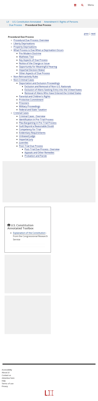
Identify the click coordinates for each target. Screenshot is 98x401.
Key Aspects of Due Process (33, 60)
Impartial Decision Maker (32, 69)
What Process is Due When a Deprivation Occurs (39, 50)
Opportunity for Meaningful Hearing (38, 66)
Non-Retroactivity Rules (26, 76)
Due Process (15, 25)
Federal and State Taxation (33, 109)
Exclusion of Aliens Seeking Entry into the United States (53, 89)
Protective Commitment (31, 99)
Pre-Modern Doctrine (30, 53)
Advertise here (8, 378)
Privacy (5, 386)
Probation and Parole (36, 155)
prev (86, 33)
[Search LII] (82, 5)
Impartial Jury (26, 139)
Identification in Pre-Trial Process (36, 119)
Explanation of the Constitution (29, 232)
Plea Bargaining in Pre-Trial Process (38, 122)
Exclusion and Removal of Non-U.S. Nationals (48, 86)
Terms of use (8, 383)
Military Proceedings (29, 106)
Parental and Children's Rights (34, 96)
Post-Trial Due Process (31, 145)
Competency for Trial (30, 129)
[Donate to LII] (75, 5)
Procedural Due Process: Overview (31, 40)
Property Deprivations (25, 46)
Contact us (6, 375)
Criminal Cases (21, 112)
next (93, 33)
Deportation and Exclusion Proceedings (39, 83)
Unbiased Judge (27, 136)
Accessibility (7, 370)
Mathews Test (26, 56)
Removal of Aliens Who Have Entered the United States (53, 93)
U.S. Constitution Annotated (26, 21)
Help (4, 381)
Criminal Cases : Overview (32, 116)
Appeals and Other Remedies (39, 152)
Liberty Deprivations (24, 43)
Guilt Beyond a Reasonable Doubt (36, 126)
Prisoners (24, 103)
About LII (5, 372)
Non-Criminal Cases (24, 79)
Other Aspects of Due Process (34, 73)
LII (7, 21)
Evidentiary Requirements (32, 132)
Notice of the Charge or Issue (34, 63)
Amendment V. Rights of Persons (61, 21)
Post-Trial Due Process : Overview (42, 149)
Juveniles (23, 142)
